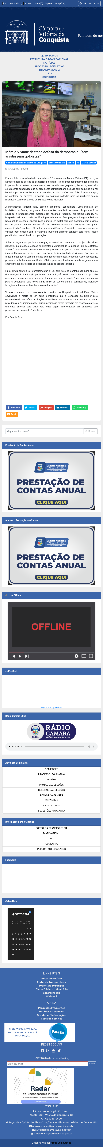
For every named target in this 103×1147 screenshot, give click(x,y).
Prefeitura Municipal (51, 985)
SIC (51, 838)
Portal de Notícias (51, 978)
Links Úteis (51, 973)
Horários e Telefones (51, 1011)
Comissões (51, 769)
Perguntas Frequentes (51, 849)
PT (78, 163)
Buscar (90, 431)
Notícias (49, 62)
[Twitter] (59, 1050)
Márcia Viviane (89, 163)
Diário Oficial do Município (52, 989)
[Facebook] (43, 1050)
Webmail (51, 996)
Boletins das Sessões (51, 790)
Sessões (51, 779)
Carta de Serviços (51, 1018)
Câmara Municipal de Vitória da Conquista (26, 163)
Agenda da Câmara (51, 795)
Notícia (70, 163)
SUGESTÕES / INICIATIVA (51, 810)
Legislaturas (51, 805)
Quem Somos (49, 55)
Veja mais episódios (51, 707)
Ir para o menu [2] (34, 3)
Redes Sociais (51, 1044)
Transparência (49, 70)
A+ (89, 3)
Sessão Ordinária (57, 163)
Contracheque (51, 992)
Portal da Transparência (51, 828)
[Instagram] (48, 1050)
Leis (49, 73)
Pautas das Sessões (51, 784)
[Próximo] (28, 914)
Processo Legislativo (49, 66)
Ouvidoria (49, 77)
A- (98, 3)
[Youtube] (54, 1050)
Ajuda (51, 1003)
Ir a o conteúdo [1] (13, 3)
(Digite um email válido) (56, 1058)
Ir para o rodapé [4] (55, 3)
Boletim (39, 1058)
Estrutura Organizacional (49, 59)
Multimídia (51, 800)
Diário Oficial (51, 833)
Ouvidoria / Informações (51, 1015)
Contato (51, 1106)
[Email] (47, 1063)
